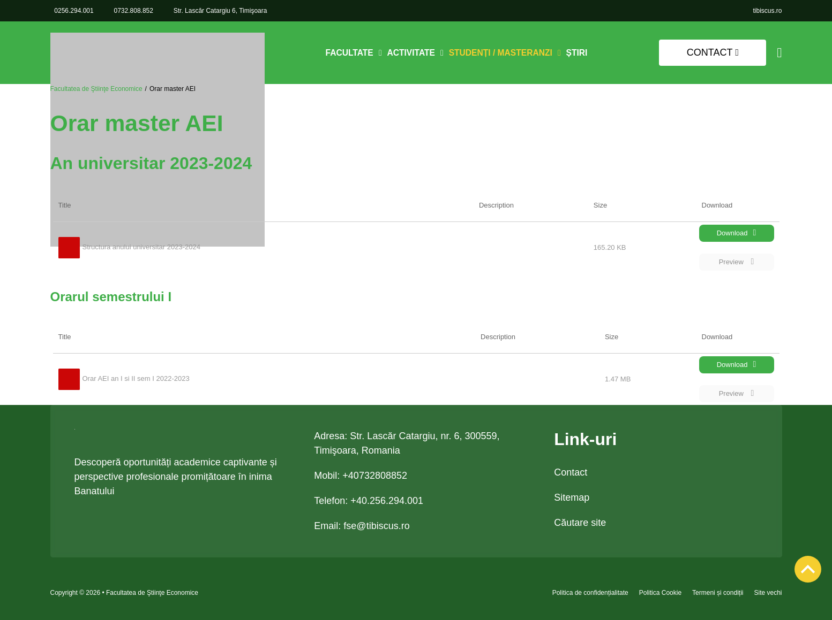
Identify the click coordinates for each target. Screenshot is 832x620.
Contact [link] (713, 52)
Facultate (349, 52)
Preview (736, 261)
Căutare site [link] (580, 522)
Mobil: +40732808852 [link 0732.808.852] (360, 475)
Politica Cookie (660, 592)
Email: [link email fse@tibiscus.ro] (361, 526)
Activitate (411, 52)
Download (736, 232)
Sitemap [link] (571, 497)
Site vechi (768, 592)
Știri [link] (577, 52)
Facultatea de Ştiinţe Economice (96, 89)
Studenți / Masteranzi (500, 52)
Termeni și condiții (717, 592)
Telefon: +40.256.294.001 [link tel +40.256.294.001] (368, 500)
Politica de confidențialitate (590, 592)
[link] (767, 11)
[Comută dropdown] (380, 53)
